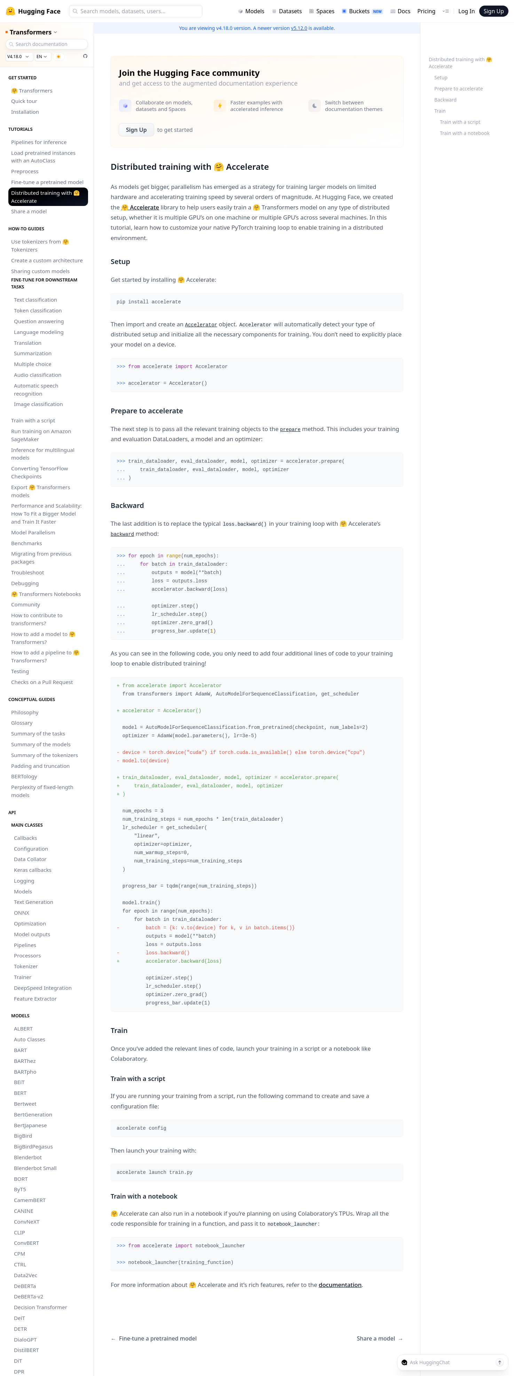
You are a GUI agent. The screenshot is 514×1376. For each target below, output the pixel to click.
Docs (400, 11)
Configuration (31, 848)
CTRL (20, 1264)
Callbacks (25, 837)
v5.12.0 (299, 28)
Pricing (426, 11)
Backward (445, 99)
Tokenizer (26, 966)
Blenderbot (28, 1157)
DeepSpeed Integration (43, 987)
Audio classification (38, 374)
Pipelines (25, 944)
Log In (466, 11)
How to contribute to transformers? (37, 619)
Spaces (321, 11)
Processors (27, 955)
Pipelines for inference (39, 141)
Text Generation (33, 901)
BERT (20, 1092)
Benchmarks (26, 543)
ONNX (21, 912)
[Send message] (500, 1362)
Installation (25, 111)
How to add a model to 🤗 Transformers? (43, 637)
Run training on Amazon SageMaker (41, 435)
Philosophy (25, 712)
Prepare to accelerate (458, 88)
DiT (18, 1360)
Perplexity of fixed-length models (42, 791)
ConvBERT (26, 1242)
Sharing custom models (40, 271)
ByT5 (20, 1189)
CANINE (23, 1210)
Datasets (286, 11)
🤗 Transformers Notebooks (46, 593)
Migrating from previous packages (41, 557)
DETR (20, 1328)
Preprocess (25, 171)
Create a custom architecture (47, 260)
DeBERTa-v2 (28, 1296)
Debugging (25, 583)
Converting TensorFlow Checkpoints (39, 472)
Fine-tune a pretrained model (47, 181)
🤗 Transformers (32, 90)
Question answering (39, 321)
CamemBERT (30, 1199)
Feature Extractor (35, 998)
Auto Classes (29, 1039)
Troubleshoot (27, 572)
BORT (21, 1178)
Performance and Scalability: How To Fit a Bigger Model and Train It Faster (46, 513)
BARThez (24, 1060)
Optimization (30, 923)
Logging (24, 880)
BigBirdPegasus (33, 1146)
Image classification (38, 403)
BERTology (24, 776)
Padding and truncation (40, 765)
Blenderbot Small (35, 1167)
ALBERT (23, 1028)
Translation (27, 342)
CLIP (19, 1232)
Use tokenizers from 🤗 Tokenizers (40, 245)
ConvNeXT (26, 1221)
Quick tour (24, 100)
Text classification (35, 299)
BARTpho (25, 1071)
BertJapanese (30, 1125)
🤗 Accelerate (140, 207)
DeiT (19, 1317)
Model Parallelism (33, 532)
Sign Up (494, 11)
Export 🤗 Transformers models (40, 491)
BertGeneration (33, 1114)
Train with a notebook (465, 133)
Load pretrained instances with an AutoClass (43, 156)
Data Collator (30, 859)
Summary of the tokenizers (44, 754)
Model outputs (32, 934)
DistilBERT (26, 1349)
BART (20, 1050)
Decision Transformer (40, 1307)
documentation (340, 1285)
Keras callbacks (33, 869)
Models (251, 11)
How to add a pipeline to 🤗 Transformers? (45, 656)
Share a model (29, 211)
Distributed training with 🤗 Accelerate (45, 196)
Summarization (33, 353)
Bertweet (25, 1103)
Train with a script (33, 420)
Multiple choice (33, 363)
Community (25, 604)
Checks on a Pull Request (42, 681)
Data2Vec (25, 1275)
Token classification (38, 310)
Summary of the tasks (38, 733)
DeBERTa (25, 1285)
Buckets (362, 11)
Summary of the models (41, 744)
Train (440, 111)
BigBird (23, 1135)
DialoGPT (25, 1339)
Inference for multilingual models (42, 453)
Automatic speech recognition (36, 389)
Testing (20, 671)
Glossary (21, 722)
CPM (19, 1253)
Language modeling (39, 331)
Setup (441, 77)
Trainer (22, 976)
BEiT (19, 1082)
